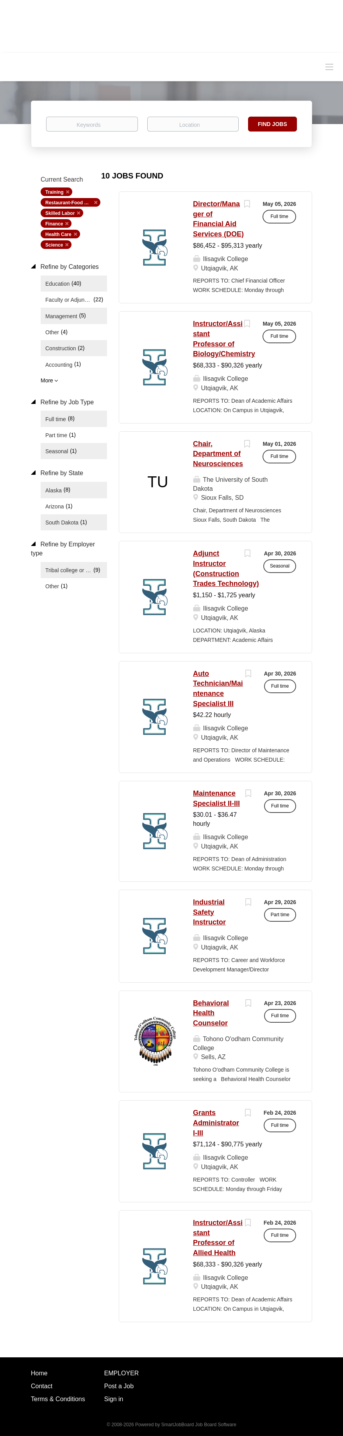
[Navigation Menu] (329, 66)
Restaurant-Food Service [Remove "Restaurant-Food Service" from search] (72, 202)
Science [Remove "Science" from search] (54, 245)
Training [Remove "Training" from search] (54, 192)
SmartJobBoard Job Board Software (198, 1424)
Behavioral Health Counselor (211, 1013)
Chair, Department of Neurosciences (218, 454)
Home (39, 1373)
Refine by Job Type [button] (66, 402)
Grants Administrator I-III (216, 1123)
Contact (41, 1386)
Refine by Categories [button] (69, 266)
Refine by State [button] (61, 473)
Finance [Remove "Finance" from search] (54, 224)
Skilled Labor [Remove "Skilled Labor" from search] (60, 213)
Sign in (113, 1399)
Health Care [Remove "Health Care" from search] (58, 234)
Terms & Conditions (58, 1399)
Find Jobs (272, 124)
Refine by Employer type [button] (63, 549)
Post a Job (119, 1386)
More (47, 380)
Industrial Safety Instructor (209, 912)
